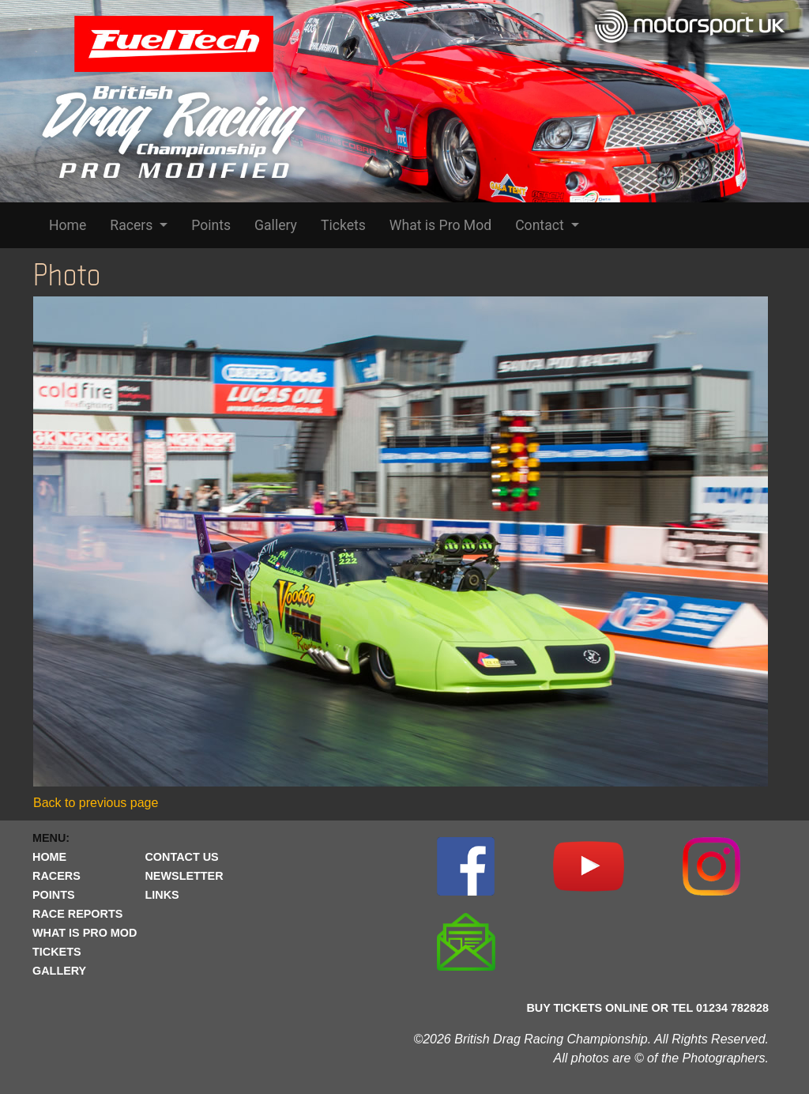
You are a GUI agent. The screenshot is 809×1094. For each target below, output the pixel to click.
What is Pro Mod (440, 225)
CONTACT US (181, 857)
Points (211, 225)
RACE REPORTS (77, 913)
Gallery (275, 225)
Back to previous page (95, 802)
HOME (49, 857)
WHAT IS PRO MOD (84, 932)
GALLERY (59, 970)
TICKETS (56, 951)
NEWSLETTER (184, 876)
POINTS (53, 894)
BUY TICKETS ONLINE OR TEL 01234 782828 (647, 1008)
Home (67, 225)
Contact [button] (541, 225)
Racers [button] (133, 225)
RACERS (56, 876)
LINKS (162, 894)
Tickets (343, 225)
